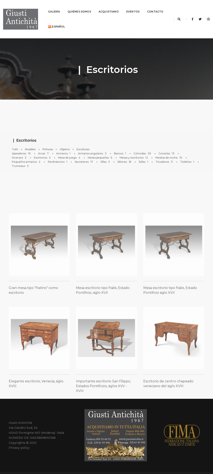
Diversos (19, 149)
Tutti (15, 141)
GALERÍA (54, 7)
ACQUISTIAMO (109, 7)
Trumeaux (20, 157)
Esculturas (83, 141)
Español (80, 22)
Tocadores (164, 153)
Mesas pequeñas (100, 149)
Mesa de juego (69, 149)
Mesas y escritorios (134, 149)
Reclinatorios (58, 153)
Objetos (65, 141)
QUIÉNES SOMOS (79, 7)
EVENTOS (133, 7)
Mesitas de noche (169, 149)
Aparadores (21, 145)
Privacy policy (19, 439)
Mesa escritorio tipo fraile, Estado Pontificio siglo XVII (170, 308)
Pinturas (47, 141)
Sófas (144, 153)
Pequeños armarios (26, 153)
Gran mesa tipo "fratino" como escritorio (33, 308)
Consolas (167, 145)
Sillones (124, 153)
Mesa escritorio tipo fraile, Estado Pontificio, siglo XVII (103, 308)
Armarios (63, 145)
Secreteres (84, 153)
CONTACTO (56, 22)
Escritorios (42, 149)
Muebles (30, 141)
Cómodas (143, 145)
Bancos (120, 145)
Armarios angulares (92, 145)
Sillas (105, 153)
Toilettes (187, 153)
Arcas (43, 145)
